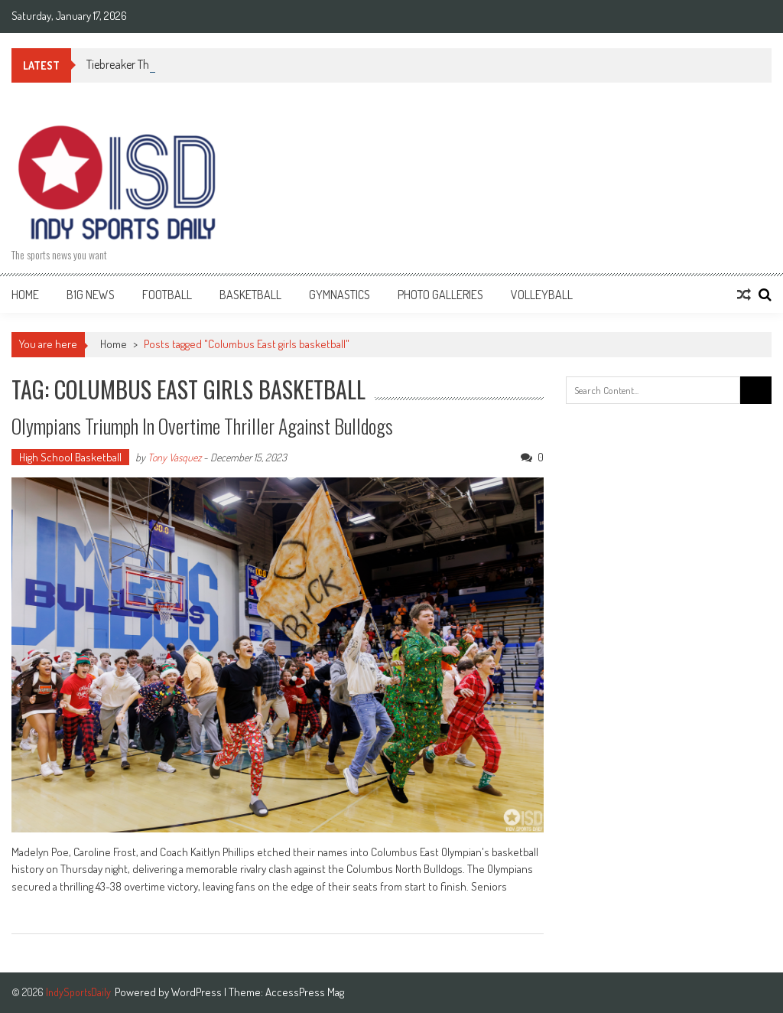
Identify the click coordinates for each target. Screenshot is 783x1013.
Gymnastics (339, 294)
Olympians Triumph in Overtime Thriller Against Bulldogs (202, 426)
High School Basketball (70, 457)
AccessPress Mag (304, 992)
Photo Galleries (440, 294)
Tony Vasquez (174, 457)
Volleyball (542, 294)
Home (25, 294)
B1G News (91, 294)
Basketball (250, 294)
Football (167, 294)
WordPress (197, 992)
